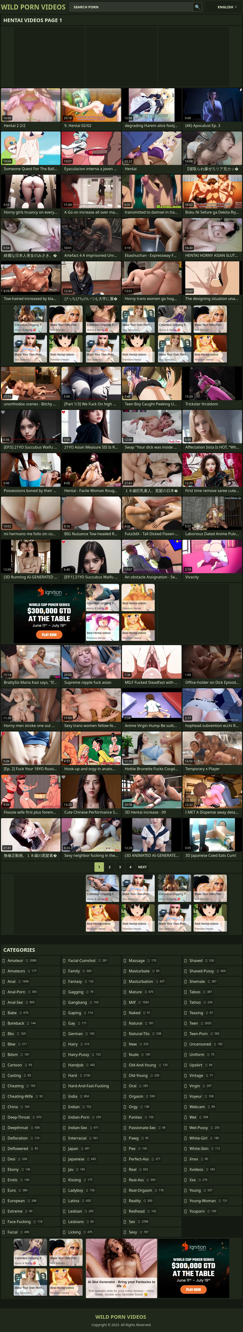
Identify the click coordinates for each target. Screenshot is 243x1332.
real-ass (143, 1179)
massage (143, 960)
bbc (17, 1033)
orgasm (142, 1096)
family (80, 971)
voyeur (202, 1096)
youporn (204, 1211)
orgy (139, 1106)
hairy (79, 1044)
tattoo (202, 1002)
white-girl (205, 1138)
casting (20, 1075)
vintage (202, 1075)
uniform (202, 1054)
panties (142, 1117)
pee (138, 1148)
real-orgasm (147, 1190)
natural (142, 1023)
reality (141, 1200)
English (225, 7)
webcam (203, 1106)
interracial (83, 1138)
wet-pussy (205, 1127)
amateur (22, 960)
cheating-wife (26, 1096)
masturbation (147, 981)
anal (19, 981)
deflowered (23, 1148)
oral (139, 1085)
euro (18, 1190)
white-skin (205, 1148)
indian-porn (85, 1117)
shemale (204, 981)
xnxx (199, 1159)
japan (79, 1148)
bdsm (19, 1054)
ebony (19, 1169)
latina (80, 1200)
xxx (199, 1179)
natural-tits (145, 1033)
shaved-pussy (208, 971)
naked (140, 1012)
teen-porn (205, 1033)
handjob (82, 1065)
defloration (24, 1138)
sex (139, 1221)
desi (18, 1159)
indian (80, 1106)
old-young (144, 1075)
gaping (81, 1012)
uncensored (207, 1044)
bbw (18, 1044)
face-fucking (25, 1221)
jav (77, 1169)
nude (140, 1054)
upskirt (202, 1065)
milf (139, 1002)
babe (18, 1012)
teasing (202, 1012)
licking (80, 1232)
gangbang (84, 1002)
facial (19, 1232)
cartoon (20, 1065)
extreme (20, 1211)
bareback (22, 1023)
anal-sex (22, 1002)
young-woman (209, 1200)
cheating (22, 1085)
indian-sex (84, 1127)
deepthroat (24, 1127)
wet (199, 1117)
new (139, 1044)
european (22, 1200)
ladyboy (82, 1190)
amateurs (23, 971)
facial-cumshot (88, 960)
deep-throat (25, 1117)
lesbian (81, 1211)
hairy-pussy (85, 1054)
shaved (202, 960)
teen (201, 1023)
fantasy (81, 981)
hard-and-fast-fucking (88, 1087)
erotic (19, 1179)
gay (78, 1023)
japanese (82, 1159)
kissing (81, 1179)
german (82, 1033)
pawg (139, 1138)
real (139, 1169)
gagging (81, 991)
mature (141, 991)
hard (80, 1075)
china (19, 1106)
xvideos (203, 1169)
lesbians (81, 1221)
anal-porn (23, 991)
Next (142, 867)
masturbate (145, 971)
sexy (139, 1232)
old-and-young (149, 1065)
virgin (201, 1085)
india (79, 1096)
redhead (143, 1211)
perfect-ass (145, 1159)
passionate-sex (148, 1127)
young (202, 1190)
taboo (201, 991)
